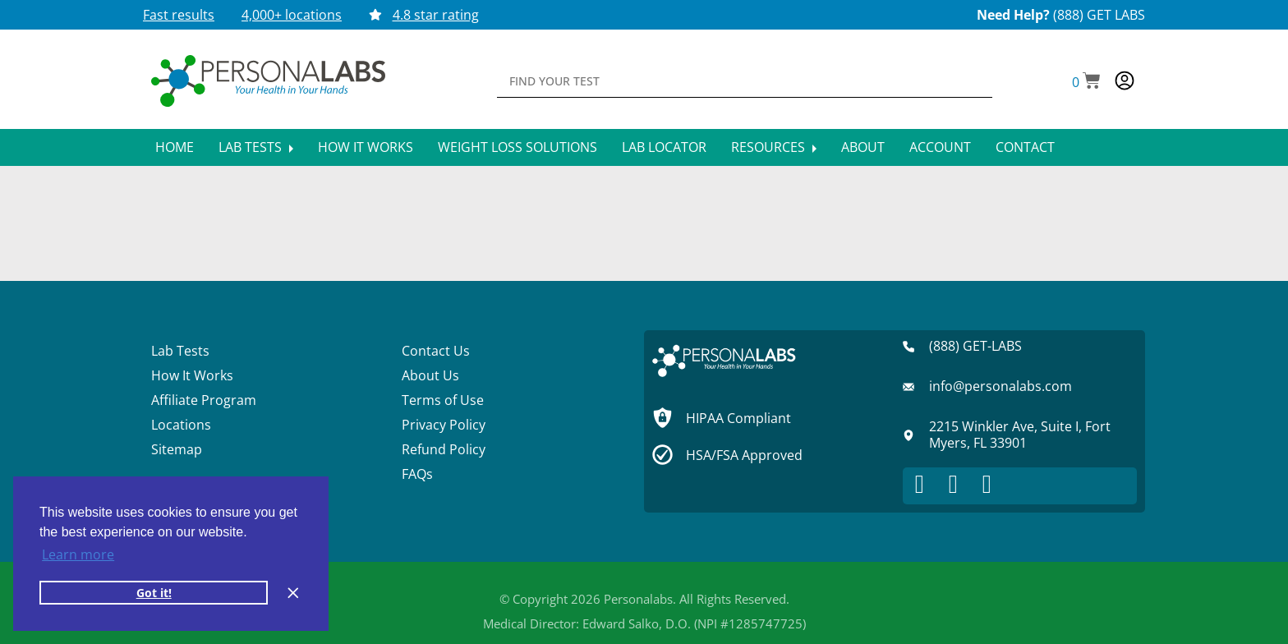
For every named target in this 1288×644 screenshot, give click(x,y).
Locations (181, 425)
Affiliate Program (203, 400)
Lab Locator (664, 147)
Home (174, 147)
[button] (1086, 82)
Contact (1025, 147)
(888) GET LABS (1099, 15)
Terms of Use (443, 400)
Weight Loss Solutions (517, 147)
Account (940, 147)
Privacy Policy (443, 425)
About (863, 147)
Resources (773, 147)
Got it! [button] (154, 592)
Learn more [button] (78, 554)
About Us (430, 375)
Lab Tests (255, 147)
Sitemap (176, 449)
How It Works (365, 147)
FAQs (417, 474)
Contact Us (436, 351)
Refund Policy (443, 449)
